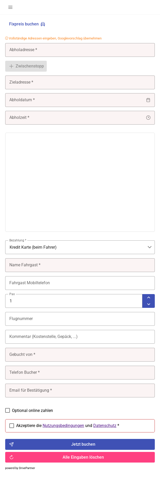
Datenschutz (104, 425)
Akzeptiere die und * (67, 426)
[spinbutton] (73, 301)
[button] (10, 7)
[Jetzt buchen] (80, 444)
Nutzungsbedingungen (63, 425)
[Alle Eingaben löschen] (80, 457)
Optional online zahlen (32, 410)
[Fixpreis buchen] (27, 24)
